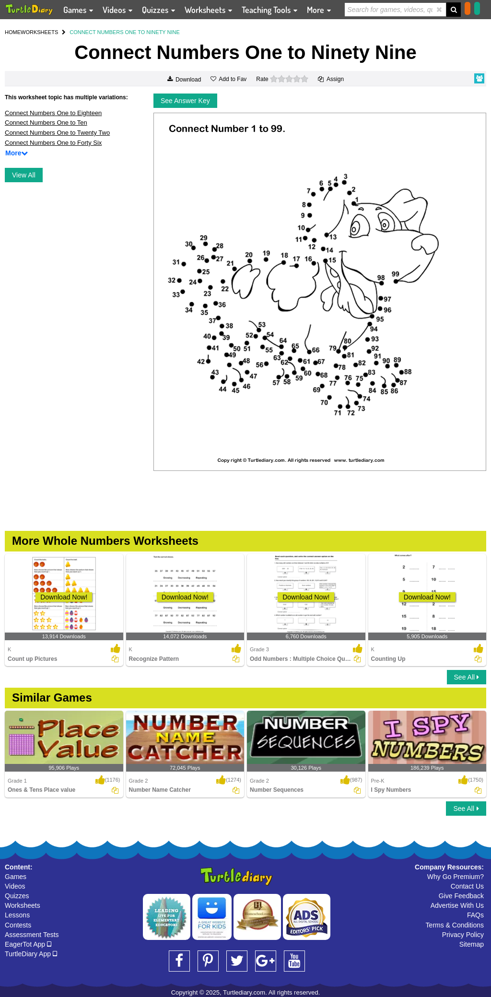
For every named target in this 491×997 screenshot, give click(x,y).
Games (15, 876)
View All (23, 175)
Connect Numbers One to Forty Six (53, 142)
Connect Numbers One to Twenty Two (57, 132)
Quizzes (17, 896)
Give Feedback (461, 896)
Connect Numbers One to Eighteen (53, 113)
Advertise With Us (457, 905)
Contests (18, 925)
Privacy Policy (463, 934)
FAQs (475, 915)
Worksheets (22, 905)
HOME (13, 32)
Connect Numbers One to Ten (46, 122)
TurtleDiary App (31, 954)
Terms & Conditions (455, 925)
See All (466, 677)
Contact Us (467, 886)
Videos (15, 886)
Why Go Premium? (455, 876)
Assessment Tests (32, 934)
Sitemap (471, 944)
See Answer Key (185, 101)
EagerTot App (28, 944)
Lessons (17, 915)
